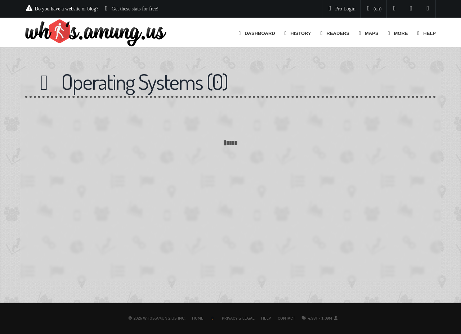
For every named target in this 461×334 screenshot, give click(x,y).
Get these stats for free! (135, 9)
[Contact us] (428, 9)
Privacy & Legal (238, 318)
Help (266, 318)
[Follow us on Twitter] (394, 9)
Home (197, 318)
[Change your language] (372, 9)
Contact (286, 318)
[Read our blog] (411, 9)
